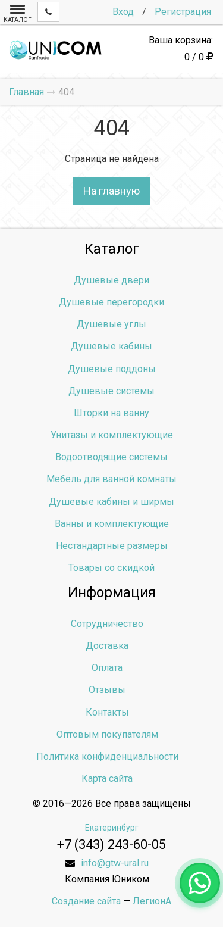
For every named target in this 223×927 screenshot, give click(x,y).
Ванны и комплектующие (112, 523)
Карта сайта (107, 778)
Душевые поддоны (112, 368)
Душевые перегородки (111, 302)
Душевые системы (111, 391)
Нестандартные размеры (112, 545)
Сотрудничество (107, 623)
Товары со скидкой (111, 567)
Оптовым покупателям (107, 734)
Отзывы (107, 689)
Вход (123, 11)
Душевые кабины (111, 346)
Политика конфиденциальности (107, 756)
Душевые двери (111, 280)
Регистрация (183, 11)
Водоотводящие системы (111, 457)
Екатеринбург (112, 827)
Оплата (107, 667)
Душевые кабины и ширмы (111, 501)
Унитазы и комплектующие (112, 435)
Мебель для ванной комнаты (111, 479)
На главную (111, 191)
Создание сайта (86, 901)
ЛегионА (152, 901)
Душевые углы (111, 324)
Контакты (107, 712)
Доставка (107, 645)
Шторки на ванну (111, 413)
